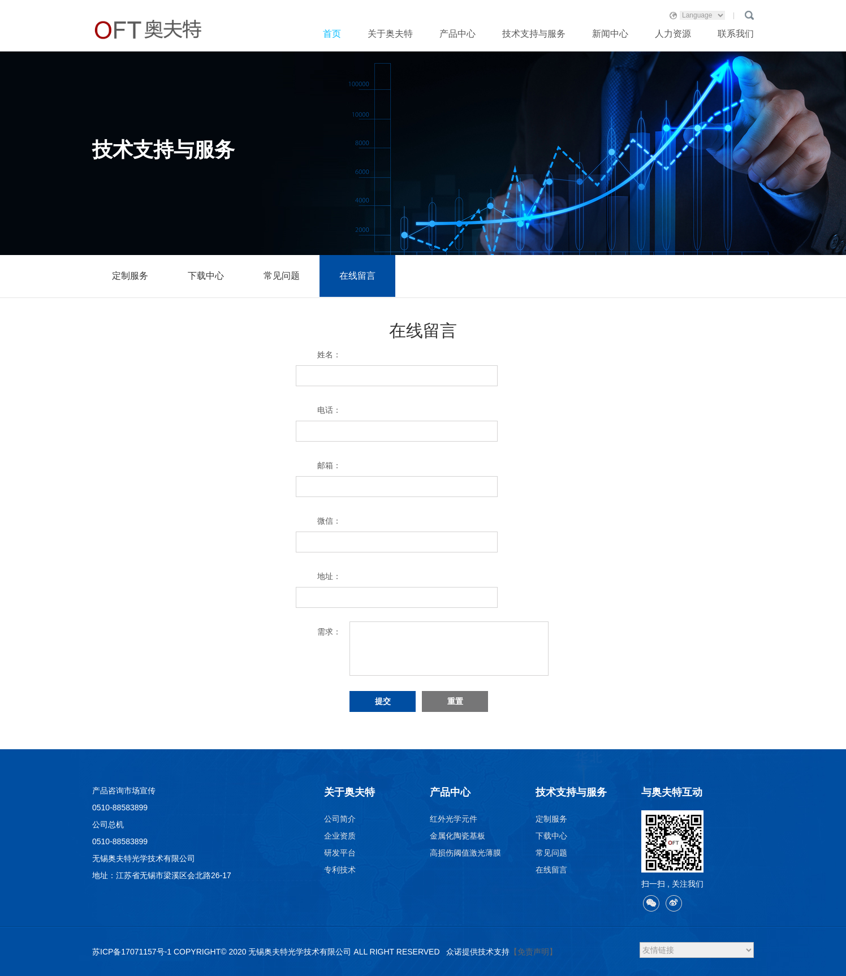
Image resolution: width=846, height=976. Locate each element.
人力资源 (673, 33)
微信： (329, 520)
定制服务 (130, 275)
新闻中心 (610, 33)
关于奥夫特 (390, 33)
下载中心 (206, 275)
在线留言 (357, 275)
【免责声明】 (533, 951)
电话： (329, 409)
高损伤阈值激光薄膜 (465, 852)
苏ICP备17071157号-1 (131, 951)
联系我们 (736, 33)
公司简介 (340, 818)
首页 (332, 33)
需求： (329, 631)
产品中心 (457, 33)
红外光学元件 (453, 818)
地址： (329, 576)
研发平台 (340, 852)
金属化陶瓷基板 (457, 835)
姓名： (329, 354)
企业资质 (340, 835)
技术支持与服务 (534, 33)
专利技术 (340, 869)
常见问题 (282, 275)
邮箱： (329, 465)
